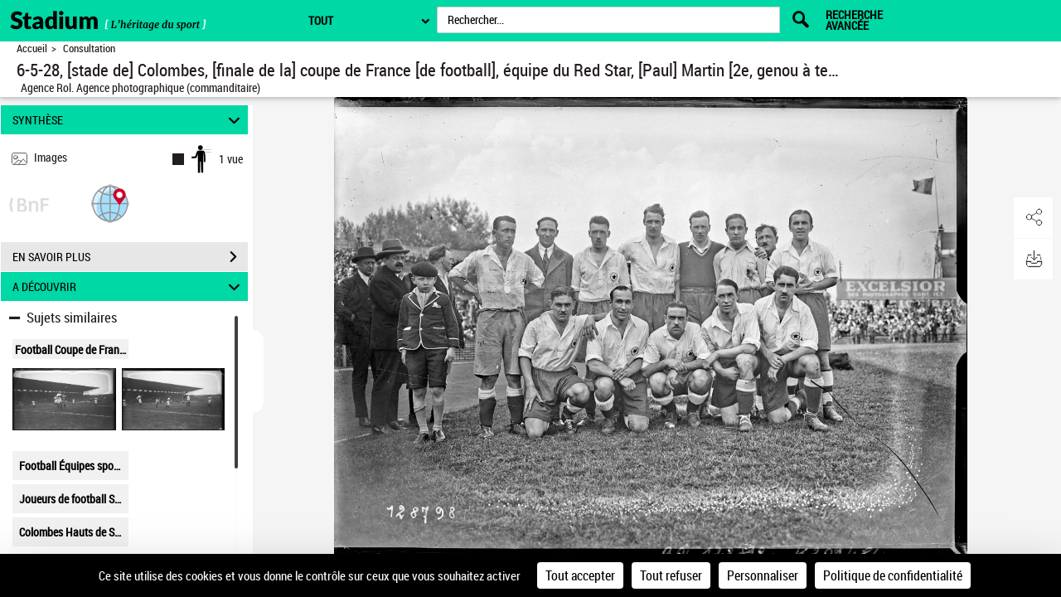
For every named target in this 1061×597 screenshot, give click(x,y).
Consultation (89, 48)
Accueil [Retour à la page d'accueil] (32, 48)
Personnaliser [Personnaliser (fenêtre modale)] (762, 575)
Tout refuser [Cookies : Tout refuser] (671, 575)
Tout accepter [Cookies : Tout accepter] (580, 575)
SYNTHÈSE (128, 119)
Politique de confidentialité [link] (892, 575)
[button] (110, 203)
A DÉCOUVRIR (128, 286)
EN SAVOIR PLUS (130, 257)
